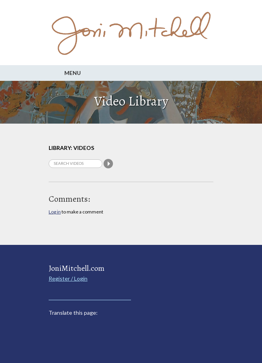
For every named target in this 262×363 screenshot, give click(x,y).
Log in (55, 212)
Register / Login (68, 278)
